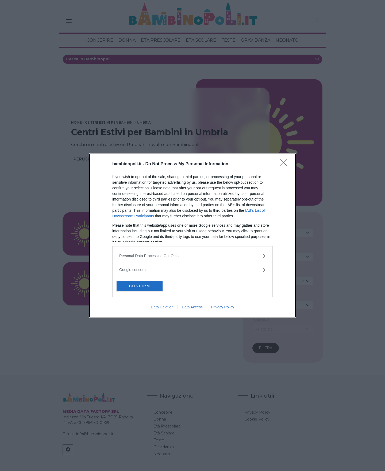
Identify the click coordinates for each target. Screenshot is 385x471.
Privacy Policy (222, 307)
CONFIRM (142, 286)
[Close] (285, 164)
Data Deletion (162, 307)
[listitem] (192, 255)
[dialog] (192, 236)
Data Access (192, 307)
